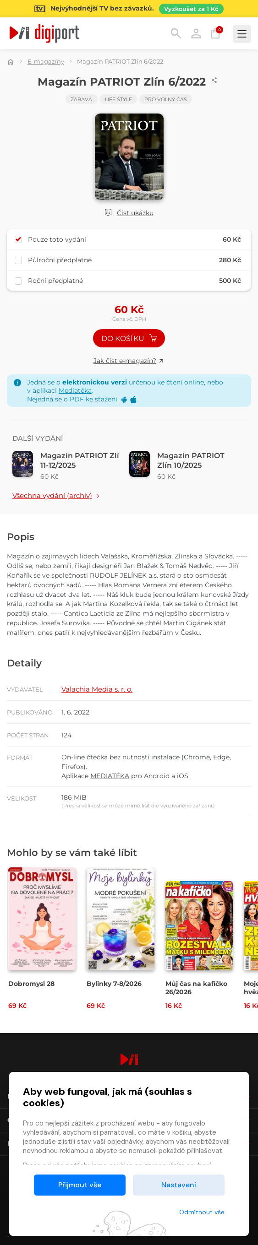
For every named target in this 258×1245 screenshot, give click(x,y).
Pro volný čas (165, 99)
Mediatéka (75, 390)
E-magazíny (45, 61)
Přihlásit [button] (196, 33)
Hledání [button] (176, 33)
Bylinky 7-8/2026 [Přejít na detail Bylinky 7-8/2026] (114, 984)
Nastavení (178, 1185)
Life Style (118, 99)
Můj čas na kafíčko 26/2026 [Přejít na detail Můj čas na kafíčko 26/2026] (196, 988)
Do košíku (129, 338)
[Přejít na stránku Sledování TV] (129, 8)
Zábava (81, 99)
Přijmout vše (79, 1185)
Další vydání (37, 438)
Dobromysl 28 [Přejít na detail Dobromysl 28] (31, 984)
